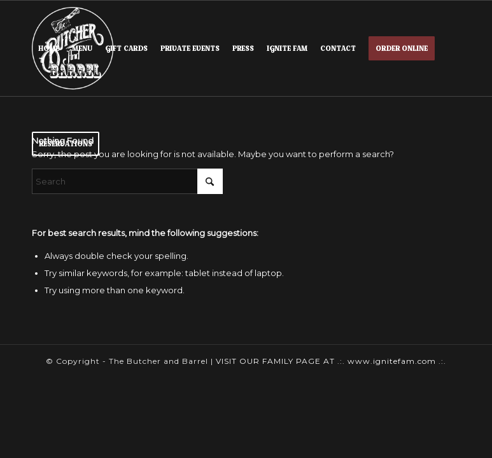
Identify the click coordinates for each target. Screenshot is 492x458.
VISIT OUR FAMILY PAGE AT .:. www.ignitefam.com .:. (331, 361)
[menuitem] (49, 48)
